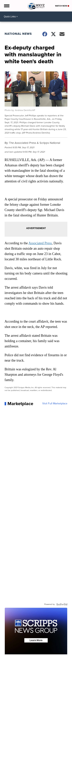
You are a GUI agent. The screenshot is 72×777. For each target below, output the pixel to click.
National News (18, 34)
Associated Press (40, 243)
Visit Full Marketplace (54, 403)
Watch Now (62, 5)
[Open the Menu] (6, 6)
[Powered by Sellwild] (61, 604)
